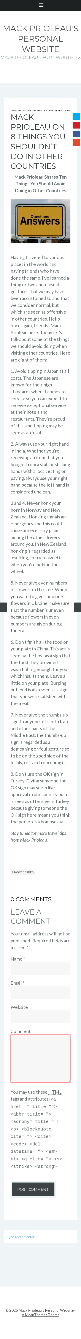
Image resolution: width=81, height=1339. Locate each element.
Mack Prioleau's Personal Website (40, 38)
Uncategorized (22, 872)
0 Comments (36, 110)
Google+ (76, 142)
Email (17, 983)
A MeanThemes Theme (40, 1310)
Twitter (76, 116)
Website (19, 1007)
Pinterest (76, 125)
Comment (21, 1031)
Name (18, 958)
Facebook (76, 134)
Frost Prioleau (59, 110)
